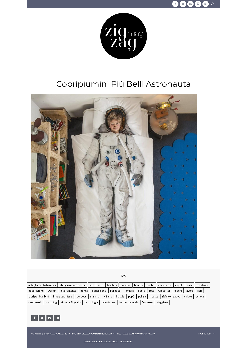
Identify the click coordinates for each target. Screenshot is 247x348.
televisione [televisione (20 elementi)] (108, 302)
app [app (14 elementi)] (91, 285)
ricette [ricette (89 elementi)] (154, 296)
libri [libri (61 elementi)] (199, 290)
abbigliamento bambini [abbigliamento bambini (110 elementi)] (42, 285)
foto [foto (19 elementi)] (151, 290)
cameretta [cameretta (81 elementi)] (164, 285)
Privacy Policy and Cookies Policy (101, 341)
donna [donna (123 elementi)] (84, 290)
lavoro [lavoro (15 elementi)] (189, 290)
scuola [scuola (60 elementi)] (200, 296)
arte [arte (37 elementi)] (100, 285)
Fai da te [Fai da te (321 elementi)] (115, 290)
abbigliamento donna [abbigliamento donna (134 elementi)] (73, 285)
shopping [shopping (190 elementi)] (51, 302)
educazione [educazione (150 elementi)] (99, 290)
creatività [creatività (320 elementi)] (202, 285)
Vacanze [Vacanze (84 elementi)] (147, 302)
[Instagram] (57, 318)
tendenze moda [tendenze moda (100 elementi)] (128, 302)
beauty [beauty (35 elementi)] (138, 285)
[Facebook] (34, 318)
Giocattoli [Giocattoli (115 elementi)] (164, 290)
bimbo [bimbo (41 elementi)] (150, 285)
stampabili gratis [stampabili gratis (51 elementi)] (71, 302)
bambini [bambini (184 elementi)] (125, 285)
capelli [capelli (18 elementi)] (179, 285)
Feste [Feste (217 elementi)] (141, 290)
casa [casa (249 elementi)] (189, 285)
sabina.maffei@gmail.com (142, 334)
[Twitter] (42, 318)
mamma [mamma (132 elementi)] (95, 296)
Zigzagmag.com (52, 334)
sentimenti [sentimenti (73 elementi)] (35, 302)
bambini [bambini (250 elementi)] (112, 285)
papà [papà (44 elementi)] (131, 296)
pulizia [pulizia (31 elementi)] (142, 296)
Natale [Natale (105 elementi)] (120, 296)
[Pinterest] (49, 318)
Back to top (207, 334)
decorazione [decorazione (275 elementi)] (36, 290)
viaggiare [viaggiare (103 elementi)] (162, 302)
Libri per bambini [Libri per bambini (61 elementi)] (38, 296)
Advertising (126, 341)
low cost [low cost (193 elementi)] (81, 296)
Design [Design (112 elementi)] (52, 290)
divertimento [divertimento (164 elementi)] (68, 290)
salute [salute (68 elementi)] (188, 296)
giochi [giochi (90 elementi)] (178, 290)
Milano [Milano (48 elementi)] (107, 296)
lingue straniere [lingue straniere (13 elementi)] (62, 296)
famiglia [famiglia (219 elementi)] (129, 290)
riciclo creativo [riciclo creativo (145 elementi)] (171, 296)
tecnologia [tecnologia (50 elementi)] (91, 302)
